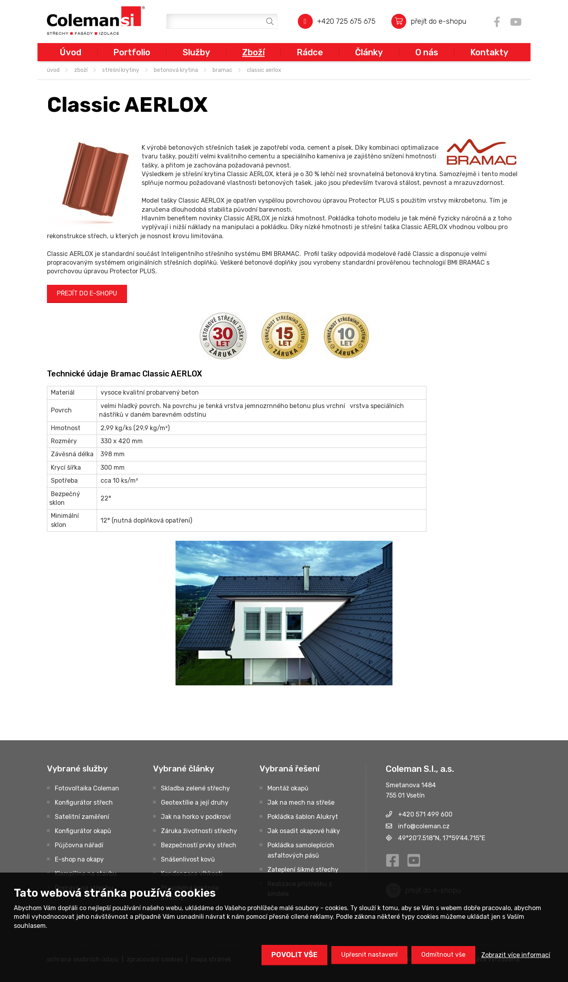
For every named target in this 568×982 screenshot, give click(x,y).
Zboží (253, 52)
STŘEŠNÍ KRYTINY (120, 70)
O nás (426, 52)
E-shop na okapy (79, 859)
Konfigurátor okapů (83, 831)
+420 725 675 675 (346, 21)
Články (369, 52)
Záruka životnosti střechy (199, 831)
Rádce (310, 52)
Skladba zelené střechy (195, 788)
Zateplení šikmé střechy (302, 869)
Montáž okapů (287, 788)
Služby (196, 52)
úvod (53, 70)
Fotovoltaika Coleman (87, 788)
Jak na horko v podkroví (196, 816)
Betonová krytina (176, 70)
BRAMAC (222, 70)
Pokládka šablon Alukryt (302, 816)
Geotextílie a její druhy (194, 802)
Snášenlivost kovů (188, 859)
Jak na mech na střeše (300, 802)
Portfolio (131, 52)
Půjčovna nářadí (79, 845)
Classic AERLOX (264, 70)
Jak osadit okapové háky (303, 831)
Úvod (70, 52)
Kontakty (489, 52)
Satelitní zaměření (82, 816)
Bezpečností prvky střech (198, 845)
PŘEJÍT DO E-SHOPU (87, 293)
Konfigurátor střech (84, 802)
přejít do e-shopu (438, 21)
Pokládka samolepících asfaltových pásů (300, 850)
